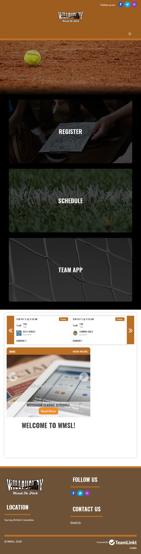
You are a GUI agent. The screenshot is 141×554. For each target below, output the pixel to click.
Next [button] (130, 330)
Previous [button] (10, 330)
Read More (48, 411)
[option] (42, 330)
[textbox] (48, 437)
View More (80, 351)
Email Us (75, 522)
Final (63, 319)
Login (133, 547)
